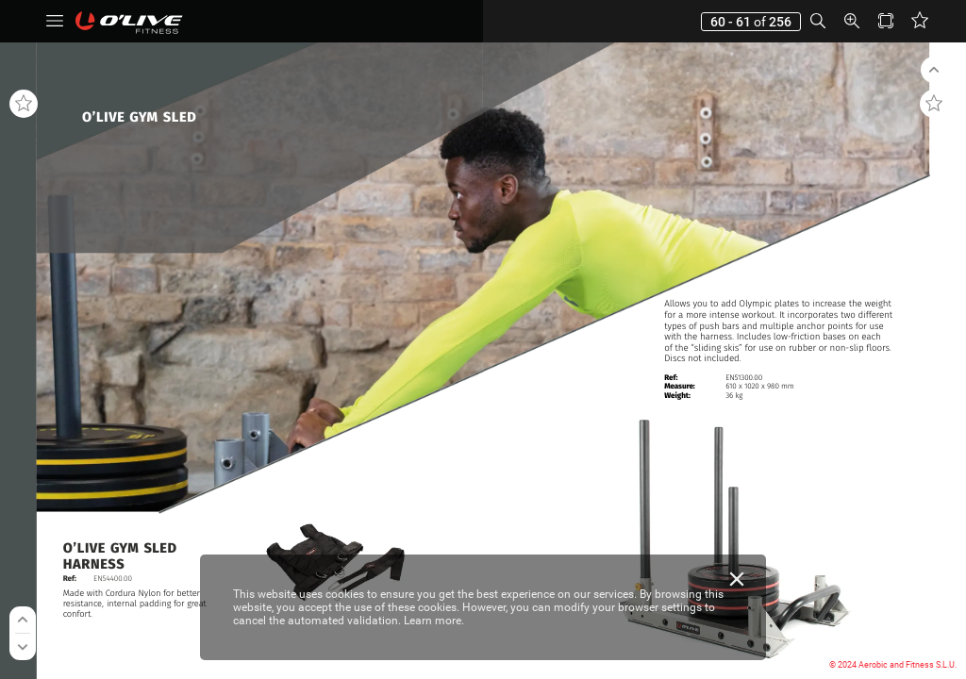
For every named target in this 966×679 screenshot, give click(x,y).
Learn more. (434, 620)
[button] (55, 21)
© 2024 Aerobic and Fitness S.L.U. (893, 665)
